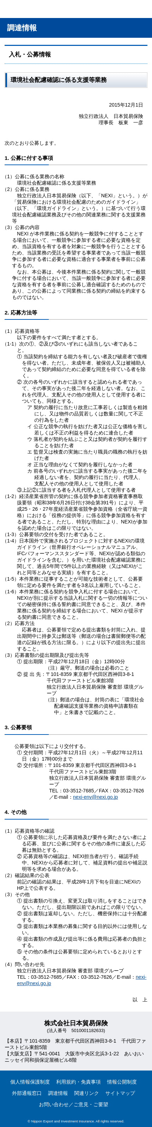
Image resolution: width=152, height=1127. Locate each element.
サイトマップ (120, 1093)
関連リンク (86, 1093)
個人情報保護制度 (30, 1082)
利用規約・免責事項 (78, 1082)
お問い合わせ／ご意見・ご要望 (73, 1104)
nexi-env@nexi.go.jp (95, 797)
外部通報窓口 (27, 1093)
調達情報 (58, 1093)
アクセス (107, 9)
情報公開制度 (122, 1082)
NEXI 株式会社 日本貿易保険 (30, 10)
